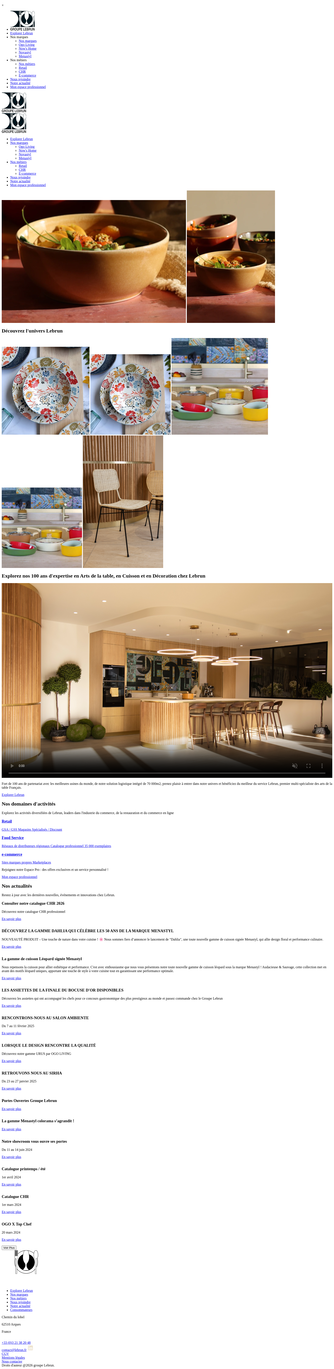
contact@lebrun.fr (14, 1350)
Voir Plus (9, 1247)
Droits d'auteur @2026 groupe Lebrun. (28, 1365)
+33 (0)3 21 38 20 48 (16, 1342)
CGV (5, 1354)
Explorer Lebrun (21, 33)
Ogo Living (27, 44)
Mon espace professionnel (28, 87)
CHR (22, 71)
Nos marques (19, 37)
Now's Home (27, 48)
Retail (23, 68)
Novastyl (25, 52)
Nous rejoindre (20, 79)
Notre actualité (20, 83)
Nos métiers (18, 60)
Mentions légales (13, 1357)
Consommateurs (21, 1310)
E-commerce (27, 75)
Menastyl (25, 56)
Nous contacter (12, 1361)
